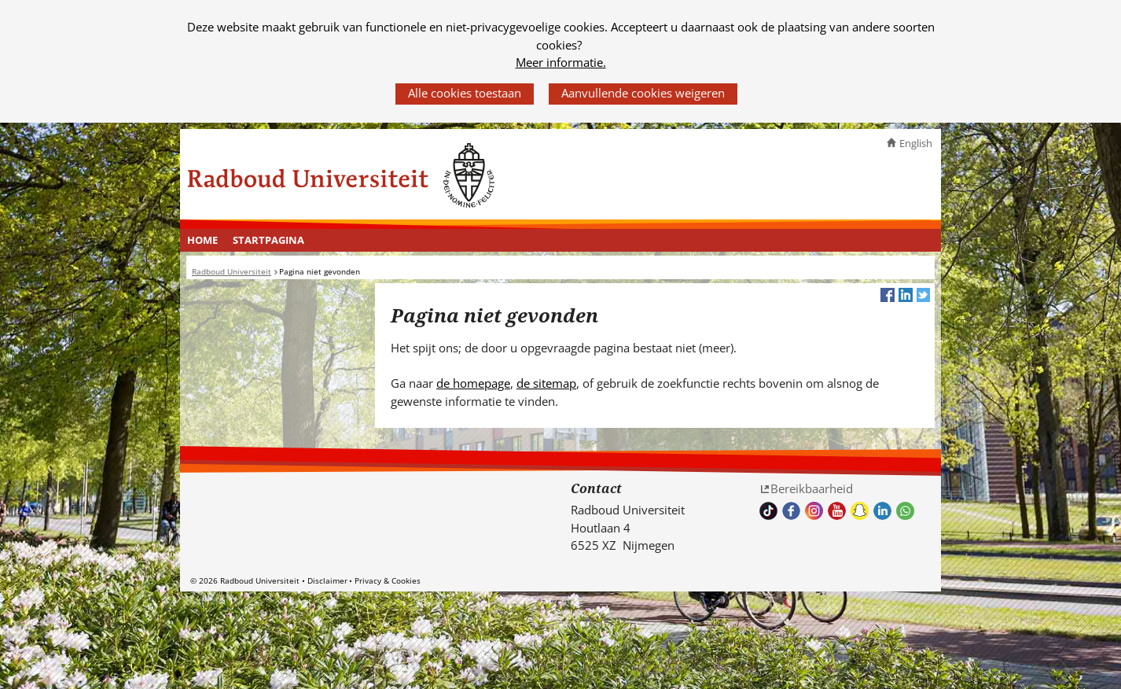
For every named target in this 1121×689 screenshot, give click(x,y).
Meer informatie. (561, 62)
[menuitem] (203, 240)
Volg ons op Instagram (814, 511)
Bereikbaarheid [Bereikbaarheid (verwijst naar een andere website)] (811, 488)
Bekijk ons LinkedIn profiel (882, 511)
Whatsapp (905, 511)
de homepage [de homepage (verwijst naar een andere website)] (473, 383)
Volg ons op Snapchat (860, 511)
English (915, 143)
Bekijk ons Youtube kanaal (837, 511)
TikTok (768, 511)
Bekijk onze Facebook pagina (791, 511)
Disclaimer (327, 580)
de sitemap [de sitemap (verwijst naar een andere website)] (546, 383)
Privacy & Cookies (388, 580)
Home (202, 240)
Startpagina (268, 240)
